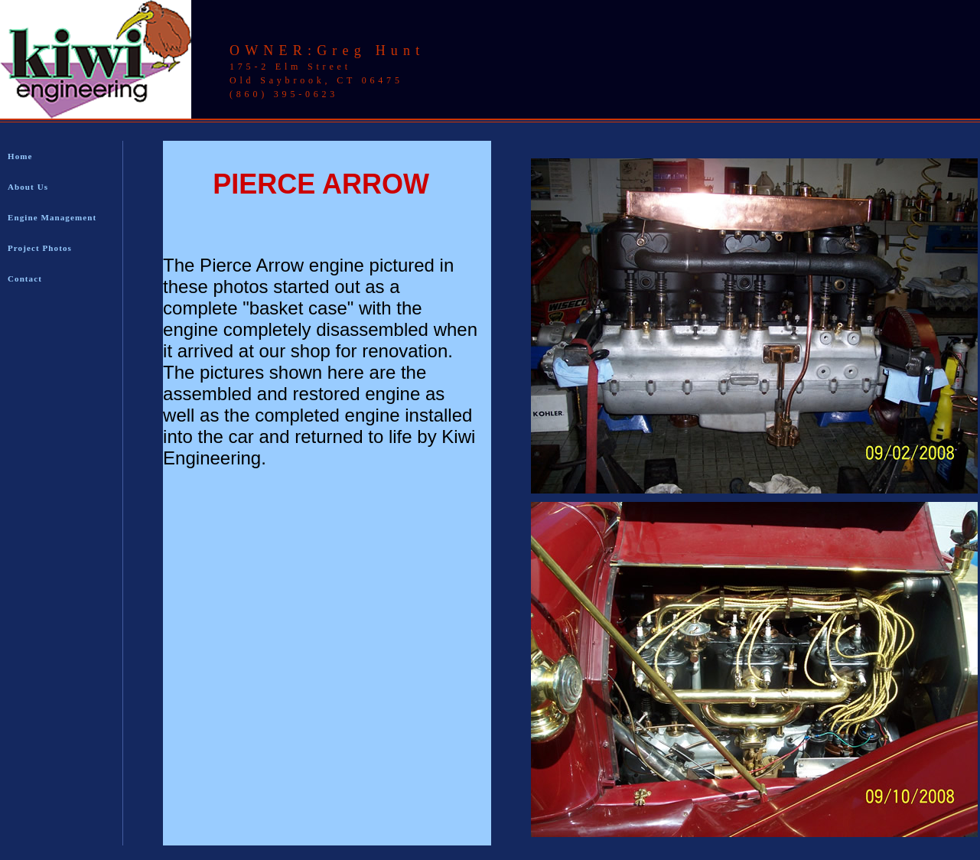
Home (20, 156)
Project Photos (40, 247)
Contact (25, 278)
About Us (28, 186)
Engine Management (52, 217)
